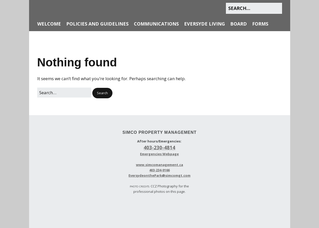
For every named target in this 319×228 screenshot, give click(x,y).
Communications (156, 24)
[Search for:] (254, 8)
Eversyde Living (204, 24)
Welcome (49, 24)
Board (238, 24)
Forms (260, 24)
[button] (102, 93)
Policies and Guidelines (97, 24)
